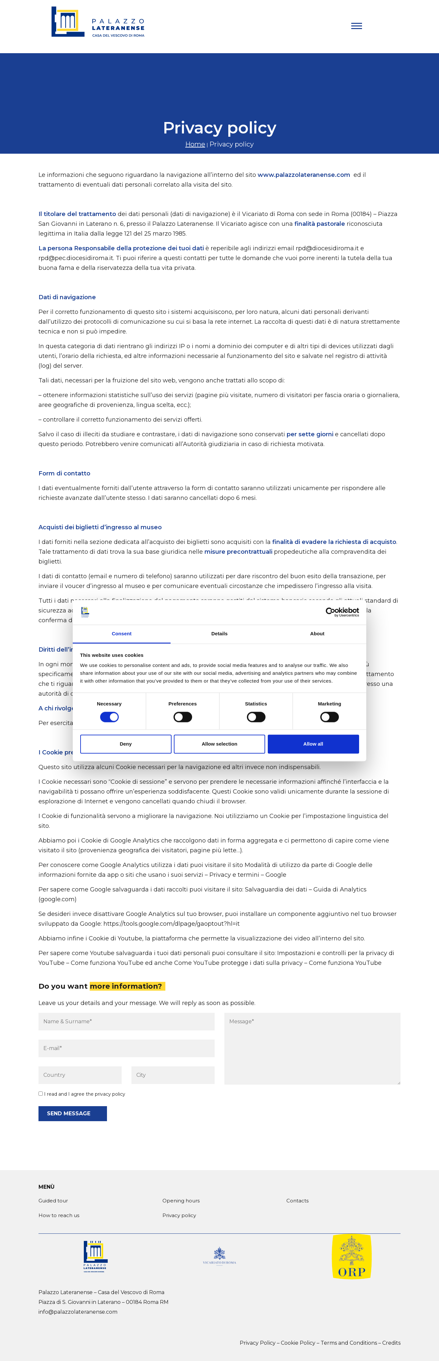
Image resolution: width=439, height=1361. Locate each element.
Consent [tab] (122, 634)
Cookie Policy (298, 1343)
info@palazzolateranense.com (77, 1312)
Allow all (313, 744)
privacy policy (110, 1094)
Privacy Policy (258, 1343)
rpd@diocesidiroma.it (327, 248)
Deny (126, 744)
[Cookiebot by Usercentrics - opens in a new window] (330, 612)
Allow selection (219, 744)
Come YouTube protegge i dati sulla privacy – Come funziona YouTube (278, 963)
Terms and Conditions (349, 1343)
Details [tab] (219, 634)
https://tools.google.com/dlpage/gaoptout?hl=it (171, 923)
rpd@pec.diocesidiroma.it (75, 258)
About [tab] (317, 634)
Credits (391, 1343)
